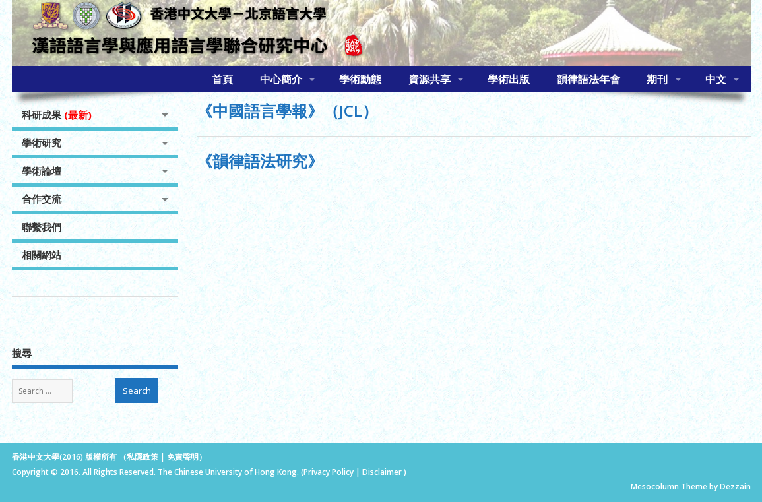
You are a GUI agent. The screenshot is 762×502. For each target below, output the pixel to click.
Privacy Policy (328, 472)
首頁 (222, 79)
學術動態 (360, 79)
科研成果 (57, 114)
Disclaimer (383, 472)
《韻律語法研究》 (260, 161)
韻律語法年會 (588, 79)
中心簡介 (281, 79)
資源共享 (429, 79)
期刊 (657, 79)
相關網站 (41, 254)
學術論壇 (41, 170)
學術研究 (41, 142)
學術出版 (509, 79)
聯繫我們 (41, 227)
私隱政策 (142, 456)
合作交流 (41, 198)
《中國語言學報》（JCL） (287, 110)
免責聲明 (183, 456)
